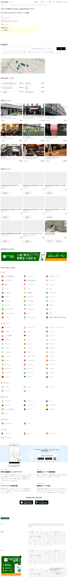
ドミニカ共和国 (46, 543)
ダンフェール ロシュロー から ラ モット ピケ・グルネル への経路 (41, 53)
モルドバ (44, 540)
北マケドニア (54, 540)
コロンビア (30, 543)
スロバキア (59, 541)
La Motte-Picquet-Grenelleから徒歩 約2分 (9, 21)
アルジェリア (35, 545)
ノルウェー (63, 540)
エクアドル (40, 543)
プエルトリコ (35, 543)
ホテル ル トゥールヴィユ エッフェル (32, 233)
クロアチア (49, 557)
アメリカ (48, 542)
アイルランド (54, 557)
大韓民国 (55, 551)
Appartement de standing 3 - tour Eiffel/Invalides (36, 209)
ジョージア (61, 531)
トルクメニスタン (47, 535)
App (53, 1)
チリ (64, 542)
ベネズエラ (55, 543)
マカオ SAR (45, 534)
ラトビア (40, 540)
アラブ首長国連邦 (31, 531)
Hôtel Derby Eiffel (50, 233)
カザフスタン (60, 551)
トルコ (52, 535)
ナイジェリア (50, 545)
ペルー (59, 543)
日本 (47, 551)
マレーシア (50, 534)
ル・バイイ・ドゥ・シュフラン (31, 157)
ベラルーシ (63, 541)
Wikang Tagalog (33, 525)
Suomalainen (54, 525)
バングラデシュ (49, 531)
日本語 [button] (65, 1)
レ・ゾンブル (26, 137)
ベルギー (64, 536)
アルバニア (44, 536)
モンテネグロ (49, 540)
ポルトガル (35, 541)
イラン (44, 551)
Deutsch (42, 525)
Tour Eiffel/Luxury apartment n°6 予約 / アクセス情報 (15, 12)
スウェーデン (49, 541)
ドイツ (43, 537)
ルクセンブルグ (35, 540)
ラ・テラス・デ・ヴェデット (52, 157)
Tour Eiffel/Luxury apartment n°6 (17, 9)
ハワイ (52, 542)
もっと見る (58, 53)
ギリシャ (40, 557)
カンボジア (51, 551)
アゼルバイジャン (43, 531)
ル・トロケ (3, 137)
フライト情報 (48, 1)
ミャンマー (37, 534)
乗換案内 (36, 1)
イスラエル (37, 551)
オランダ (59, 540)
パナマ (44, 542)
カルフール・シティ (6, 116)
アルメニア (37, 531)
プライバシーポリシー (54, 570)
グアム (31, 545)
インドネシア (32, 551)
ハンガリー (45, 557)
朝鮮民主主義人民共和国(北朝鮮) (35, 536)
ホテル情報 (42, 1)
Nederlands (30, 526)
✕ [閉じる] (20, 557)
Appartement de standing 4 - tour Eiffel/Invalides (36, 185)
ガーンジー (36, 557)
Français (38, 525)
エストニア (52, 537)
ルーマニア (40, 541)
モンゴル (40, 534)
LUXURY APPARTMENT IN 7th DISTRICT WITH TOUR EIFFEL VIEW (19, 233)
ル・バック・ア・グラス (51, 137)
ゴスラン (3, 157)
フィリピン (55, 534)
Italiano (50, 525)
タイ (42, 535)
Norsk (59, 525)
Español (46, 525)
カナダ (37, 542)
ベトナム (58, 535)
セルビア (44, 541)
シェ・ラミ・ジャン (50, 116)
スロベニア (54, 541)
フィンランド (61, 537)
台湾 (55, 535)
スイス (34, 537)
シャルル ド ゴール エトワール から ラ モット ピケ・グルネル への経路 (16, 51)
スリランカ (32, 534)
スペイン (56, 537)
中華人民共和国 (56, 531)
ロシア (34, 542)
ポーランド (30, 541)
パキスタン (60, 534)
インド (41, 551)
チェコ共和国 (38, 537)
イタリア (62, 557)
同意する (58, 573)
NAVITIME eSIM (59, 1)
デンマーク (47, 537)
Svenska (62, 525)
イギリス (31, 557)
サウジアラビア (32, 535)
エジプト (40, 545)
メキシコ (40, 542)
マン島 (59, 557)
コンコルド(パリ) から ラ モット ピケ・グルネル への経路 (14, 53)
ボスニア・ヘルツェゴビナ (57, 536)
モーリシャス (45, 545)
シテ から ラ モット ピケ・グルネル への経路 (42, 51)
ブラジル (51, 543)
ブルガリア (30, 537)
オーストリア (49, 536)
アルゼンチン (56, 542)
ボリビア (61, 542)
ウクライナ (30, 542)
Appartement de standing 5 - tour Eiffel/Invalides (14, 209)
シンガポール (38, 535)
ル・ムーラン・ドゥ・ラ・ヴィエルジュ (33, 116)
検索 (61, 48)
